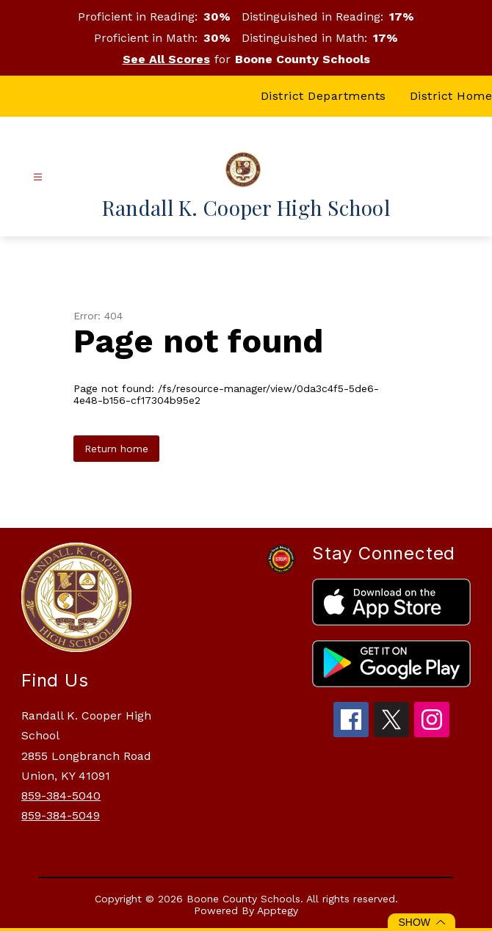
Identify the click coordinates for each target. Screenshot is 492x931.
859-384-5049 (60, 815)
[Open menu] (37, 177)
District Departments (323, 96)
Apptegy (277, 910)
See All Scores (166, 59)
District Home (451, 96)
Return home (116, 448)
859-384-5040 (61, 796)
